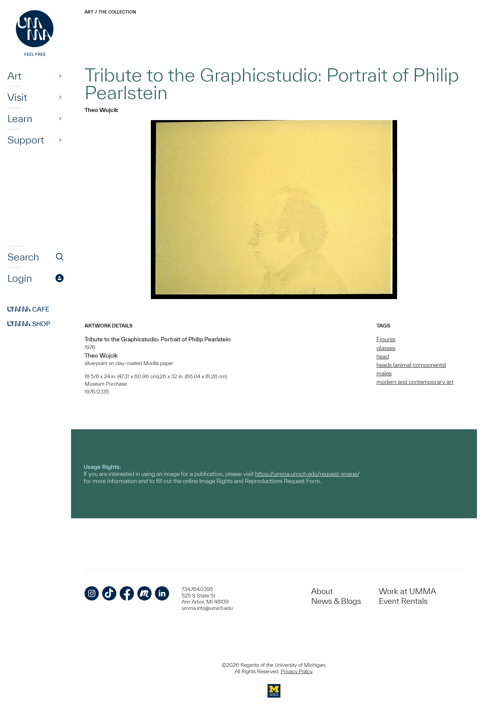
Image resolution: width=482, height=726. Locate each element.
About (322, 591)
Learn (19, 118)
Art (14, 76)
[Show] (60, 75)
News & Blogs (336, 601)
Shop (28, 323)
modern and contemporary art (415, 382)
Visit (17, 97)
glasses (385, 348)
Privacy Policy (296, 671)
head (382, 356)
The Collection (117, 12)
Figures (385, 339)
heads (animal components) (411, 365)
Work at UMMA (407, 591)
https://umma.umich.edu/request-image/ (307, 474)
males (384, 373)
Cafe (28, 309)
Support (25, 139)
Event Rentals (403, 601)
